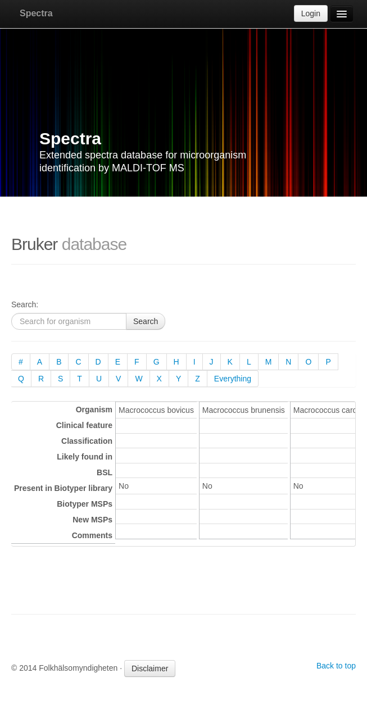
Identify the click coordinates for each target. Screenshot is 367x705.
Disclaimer (150, 668)
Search (145, 321)
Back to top (336, 665)
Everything (232, 378)
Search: (24, 304)
